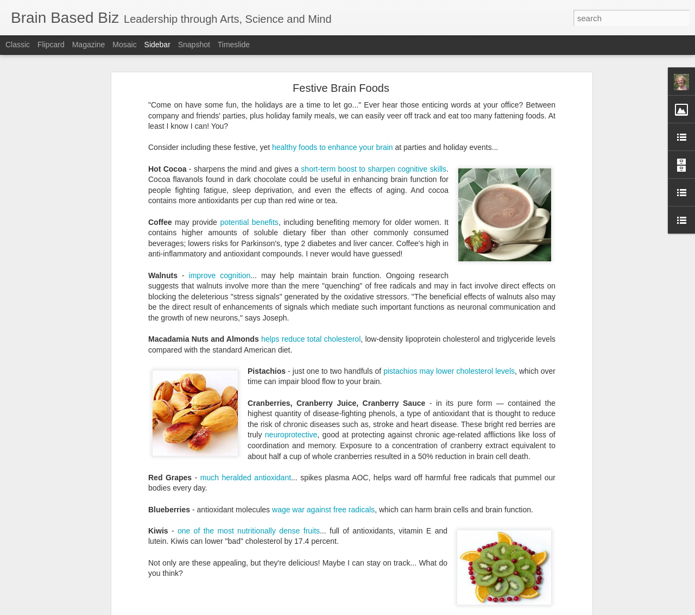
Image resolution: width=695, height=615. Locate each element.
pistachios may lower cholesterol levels (449, 240)
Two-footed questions (395, 538)
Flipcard (51, 44)
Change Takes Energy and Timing (75, 579)
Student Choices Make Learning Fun (79, 506)
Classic (17, 44)
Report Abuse (413, 609)
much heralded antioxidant (245, 347)
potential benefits (249, 91)
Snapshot (194, 44)
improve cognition (220, 145)
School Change (304, 538)
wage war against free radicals (323, 379)
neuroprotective (291, 304)
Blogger (381, 609)
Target (344, 538)
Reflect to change (244, 538)
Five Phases (291, 529)
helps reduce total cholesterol (311, 208)
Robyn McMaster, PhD (406, 491)
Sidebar (157, 44)
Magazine (88, 44)
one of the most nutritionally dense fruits (249, 400)
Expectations (244, 529)
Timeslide (234, 44)
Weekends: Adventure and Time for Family (88, 555)
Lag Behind (396, 529)
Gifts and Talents (344, 529)
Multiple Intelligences (476, 529)
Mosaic (124, 44)
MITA (428, 529)
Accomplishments (188, 529)
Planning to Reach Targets (65, 531)
